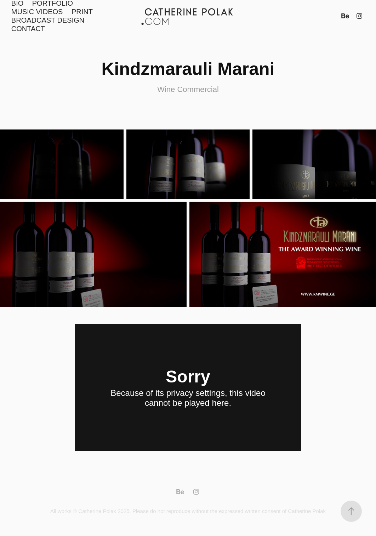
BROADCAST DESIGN (47, 20)
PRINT (82, 12)
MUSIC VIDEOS (37, 12)
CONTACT (28, 29)
